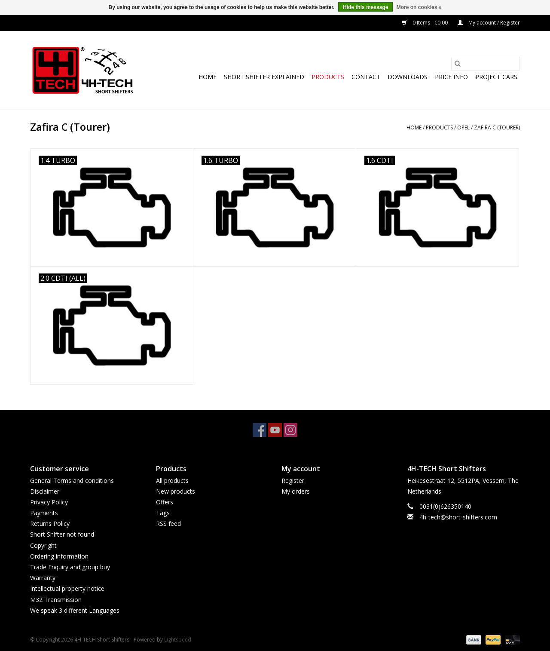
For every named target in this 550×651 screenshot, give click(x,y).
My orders (295, 491)
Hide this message (365, 7)
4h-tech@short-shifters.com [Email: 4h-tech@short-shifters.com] (458, 517)
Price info (451, 77)
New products (175, 491)
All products (172, 480)
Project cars (496, 77)
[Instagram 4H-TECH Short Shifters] (290, 430)
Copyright (43, 545)
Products (328, 77)
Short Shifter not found (62, 534)
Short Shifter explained (264, 77)
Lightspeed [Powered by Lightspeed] (177, 639)
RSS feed (168, 523)
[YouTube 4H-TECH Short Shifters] (275, 430)
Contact (365, 77)
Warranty (42, 578)
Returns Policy (50, 523)
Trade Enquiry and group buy (70, 567)
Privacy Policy (49, 502)
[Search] (485, 64)
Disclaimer (44, 491)
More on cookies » (419, 7)
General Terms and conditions (72, 480)
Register (292, 480)
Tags (163, 513)
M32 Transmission (56, 600)
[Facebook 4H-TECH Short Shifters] (259, 430)
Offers (164, 502)
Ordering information (59, 556)
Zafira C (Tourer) (497, 127)
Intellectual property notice (67, 588)
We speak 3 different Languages (74, 610)
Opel (463, 127)
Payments (44, 513)
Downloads (408, 77)
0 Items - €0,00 (425, 22)
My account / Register (489, 22)
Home (208, 77)
